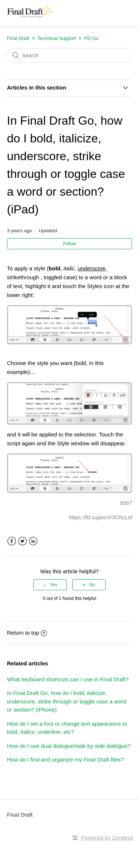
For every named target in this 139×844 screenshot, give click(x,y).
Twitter (22, 541)
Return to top (27, 632)
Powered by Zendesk (107, 837)
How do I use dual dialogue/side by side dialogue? (69, 746)
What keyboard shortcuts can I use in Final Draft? (68, 679)
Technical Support (56, 38)
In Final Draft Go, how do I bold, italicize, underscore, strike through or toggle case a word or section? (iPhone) (66, 701)
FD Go (92, 38)
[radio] (50, 584)
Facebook (11, 541)
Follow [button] (69, 243)
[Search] (69, 55)
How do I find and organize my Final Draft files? (65, 759)
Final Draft (18, 38)
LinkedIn (33, 541)
